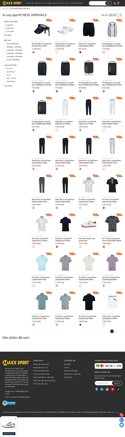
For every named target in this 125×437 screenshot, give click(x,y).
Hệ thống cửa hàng (70, 371)
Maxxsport (117, 412)
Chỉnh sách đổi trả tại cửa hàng (44, 380)
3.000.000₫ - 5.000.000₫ (14, 56)
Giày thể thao (11, 81)
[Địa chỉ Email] (108, 383)
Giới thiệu (67, 364)
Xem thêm (8, 86)
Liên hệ (66, 367)
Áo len (9, 75)
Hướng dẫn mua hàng (41, 364)
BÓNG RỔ (8, 28)
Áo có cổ (9, 68)
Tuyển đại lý (68, 377)
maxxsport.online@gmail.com (20, 397)
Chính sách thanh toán (41, 371)
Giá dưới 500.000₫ (12, 44)
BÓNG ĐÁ (8, 25)
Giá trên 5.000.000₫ (13, 60)
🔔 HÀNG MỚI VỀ (9, 433)
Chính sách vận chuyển (41, 374)
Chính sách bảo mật (40, 384)
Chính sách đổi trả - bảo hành (43, 377)
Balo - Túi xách (11, 78)
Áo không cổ (11, 72)
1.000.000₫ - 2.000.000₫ (14, 50)
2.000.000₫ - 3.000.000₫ (14, 53)
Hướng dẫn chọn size (40, 367)
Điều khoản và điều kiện (72, 374)
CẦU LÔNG (9, 32)
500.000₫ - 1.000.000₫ (14, 47)
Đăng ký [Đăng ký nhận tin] (117, 383)
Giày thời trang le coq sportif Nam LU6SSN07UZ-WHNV (87, 240)
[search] (108, 3)
